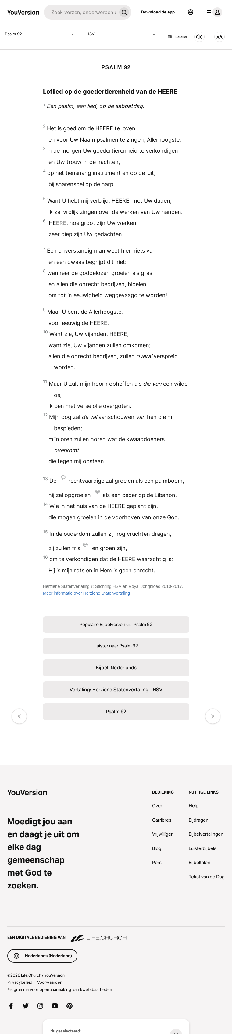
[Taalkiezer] (190, 12)
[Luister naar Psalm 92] (199, 37)
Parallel (177, 36)
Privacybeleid (19, 982)
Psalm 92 (41, 34)
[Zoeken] (80, 12)
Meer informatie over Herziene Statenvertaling (86, 593)
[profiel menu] (213, 12)
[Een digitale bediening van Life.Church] (116, 934)
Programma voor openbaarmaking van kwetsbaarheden (59, 989)
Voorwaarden (49, 982)
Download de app (158, 11)
